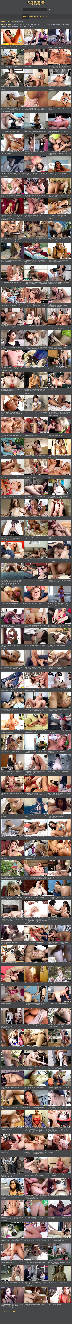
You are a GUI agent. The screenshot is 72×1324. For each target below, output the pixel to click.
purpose (50, 24)
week (21, 21)
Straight (25, 16)
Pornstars (32, 16)
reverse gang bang (17, 26)
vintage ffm (40, 24)
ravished (30, 24)
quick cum (67, 24)
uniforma (25, 26)
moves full (3, 26)
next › (15, 1312)
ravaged (16, 24)
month (18, 21)
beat (62, 24)
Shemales (45, 16)
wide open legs (23, 24)
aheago (9, 26)
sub (45, 24)
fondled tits (31, 26)
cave (35, 24)
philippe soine (56, 24)
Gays (39, 16)
